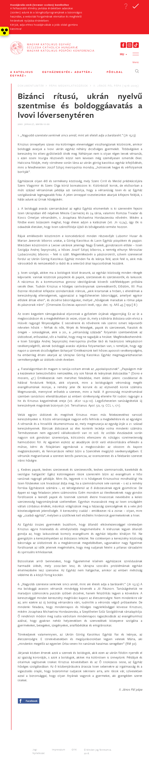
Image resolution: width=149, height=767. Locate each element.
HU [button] (123, 54)
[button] (125, 6)
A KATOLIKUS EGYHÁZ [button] (21, 73)
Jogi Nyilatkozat (39, 751)
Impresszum (58, 749)
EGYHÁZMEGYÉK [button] (57, 72)
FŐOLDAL (115, 72)
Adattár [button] (83, 72)
